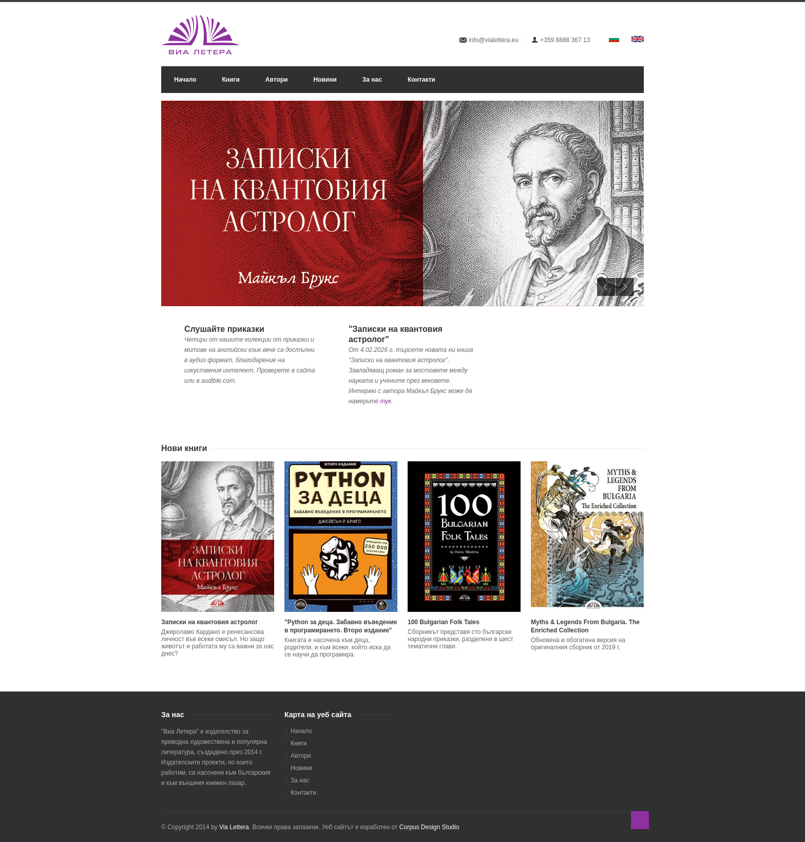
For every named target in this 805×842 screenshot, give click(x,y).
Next (625, 287)
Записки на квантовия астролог (209, 622)
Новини (324, 79)
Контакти (421, 79)
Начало (185, 79)
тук (385, 401)
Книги (230, 79)
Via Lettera (234, 827)
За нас (372, 79)
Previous (606, 287)
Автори (276, 79)
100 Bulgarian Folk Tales (444, 622)
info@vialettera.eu (494, 40)
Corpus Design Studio (429, 827)
